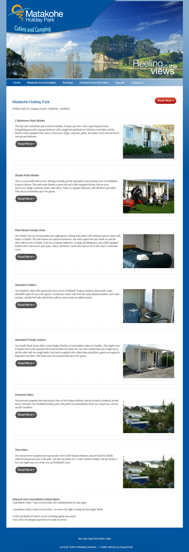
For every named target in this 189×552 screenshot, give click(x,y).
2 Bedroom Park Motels (30, 120)
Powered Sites (24, 394)
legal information (96, 538)
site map (82, 538)
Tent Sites (21, 450)
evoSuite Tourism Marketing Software (78, 547)
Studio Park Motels (27, 175)
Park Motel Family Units (30, 230)
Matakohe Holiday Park (31, 102)
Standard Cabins (25, 285)
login (108, 538)
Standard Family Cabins (30, 339)
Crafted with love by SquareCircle (116, 547)
